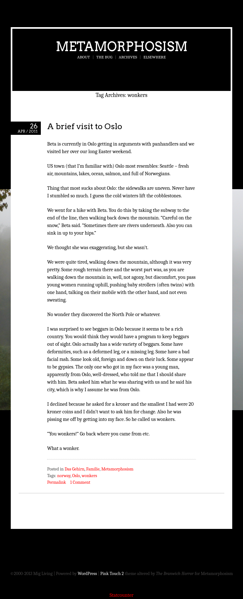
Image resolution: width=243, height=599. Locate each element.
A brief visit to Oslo (84, 126)
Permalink (56, 482)
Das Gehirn (74, 469)
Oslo (76, 475)
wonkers (89, 475)
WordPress (87, 573)
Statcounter (121, 595)
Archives (128, 57)
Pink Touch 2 (112, 573)
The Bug (104, 57)
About (83, 57)
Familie (92, 469)
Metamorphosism (122, 46)
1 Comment (80, 482)
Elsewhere (154, 57)
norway (64, 475)
